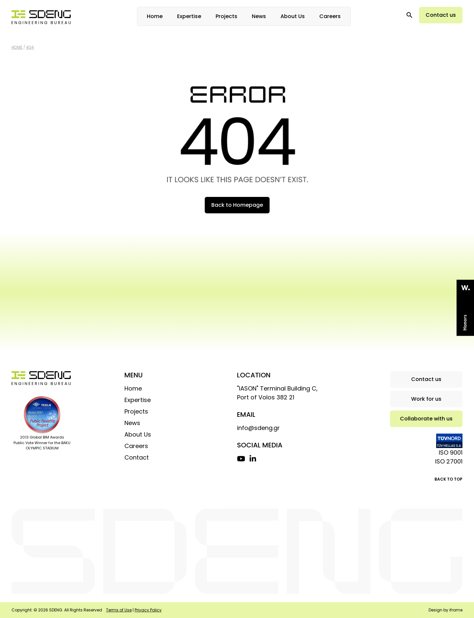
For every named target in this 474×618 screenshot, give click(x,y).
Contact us (441, 15)
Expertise (189, 16)
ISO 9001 (450, 452)
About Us (292, 16)
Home (155, 16)
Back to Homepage (237, 205)
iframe (455, 610)
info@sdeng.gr (258, 428)
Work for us (426, 399)
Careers (330, 16)
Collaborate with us (426, 418)
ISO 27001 (448, 461)
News (259, 16)
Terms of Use (119, 610)
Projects (226, 16)
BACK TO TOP (448, 479)
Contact (136, 457)
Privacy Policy (148, 610)
